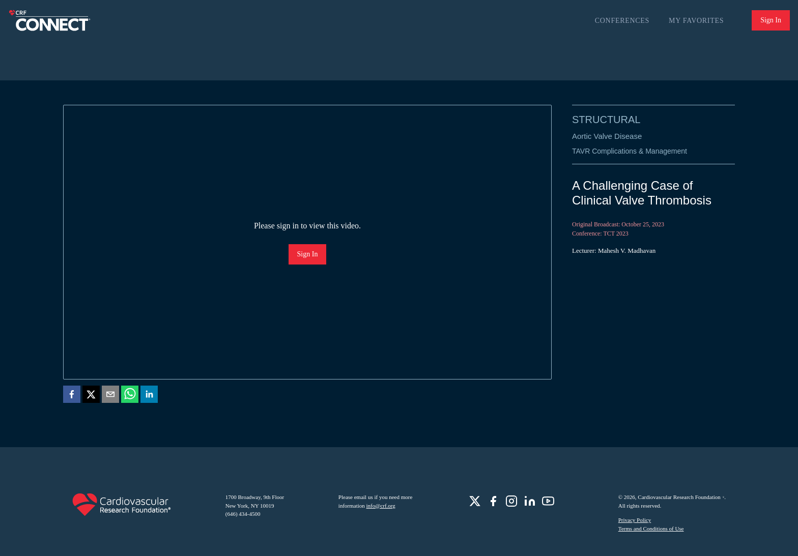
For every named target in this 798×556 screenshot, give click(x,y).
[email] (110, 396)
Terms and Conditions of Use (651, 528)
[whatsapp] (129, 396)
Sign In (770, 20)
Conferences (622, 20)
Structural (606, 119)
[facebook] (71, 396)
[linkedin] (149, 396)
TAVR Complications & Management (629, 151)
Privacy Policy (634, 520)
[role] (475, 501)
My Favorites (696, 20)
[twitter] (91, 396)
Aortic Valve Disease (607, 136)
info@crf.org (380, 506)
